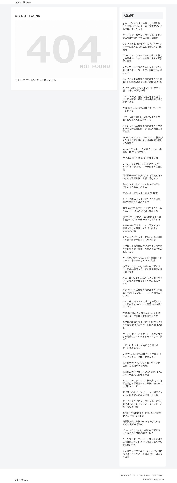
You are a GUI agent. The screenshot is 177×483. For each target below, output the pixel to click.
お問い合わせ (158, 475)
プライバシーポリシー (141, 475)
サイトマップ (125, 475)
